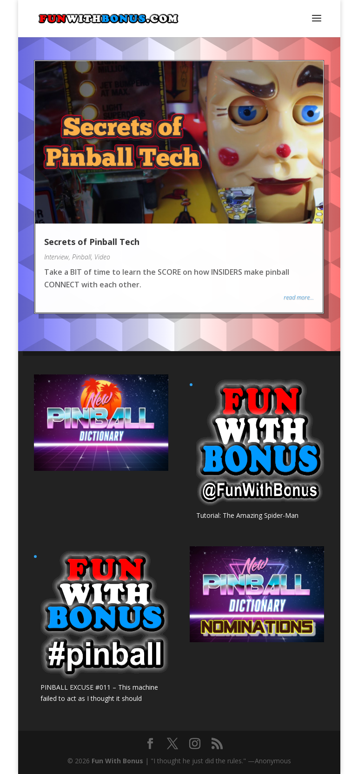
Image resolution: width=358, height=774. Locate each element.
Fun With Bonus (117, 760)
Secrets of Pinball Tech (91, 241)
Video (102, 256)
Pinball (81, 256)
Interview (56, 256)
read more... (299, 297)
